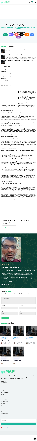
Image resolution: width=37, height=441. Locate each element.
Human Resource (4, 399)
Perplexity (11, 34)
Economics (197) (4, 69)
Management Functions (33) (6, 76)
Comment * (3, 296)
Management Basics (4, 401)
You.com (18, 37)
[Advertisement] (18, 12)
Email (2, 311)
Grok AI (21, 34)
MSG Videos (3, 403)
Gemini (32, 34)
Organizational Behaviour (5, 396)
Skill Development (4, 388)
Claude (16, 34)
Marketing (2, 394)
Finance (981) (3, 71)
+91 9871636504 (4, 382)
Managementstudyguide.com (12, 432)
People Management (8, 27)
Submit (5, 318)
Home (2, 27)
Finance (2, 397)
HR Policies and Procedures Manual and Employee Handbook (9, 224)
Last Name (21, 305)
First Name (3, 305)
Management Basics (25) (6, 73)
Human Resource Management (19, 27)
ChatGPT (5, 34)
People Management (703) (6, 85)
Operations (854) (4, 80)
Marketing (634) (4, 78)
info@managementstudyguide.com (8, 383)
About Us (2, 409)
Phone (20, 311)
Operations (3, 390)
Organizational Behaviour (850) (7, 83)
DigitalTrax (26, 432)
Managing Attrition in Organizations (28, 223)
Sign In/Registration (4, 413)
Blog (1, 411)
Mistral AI (26, 34)
